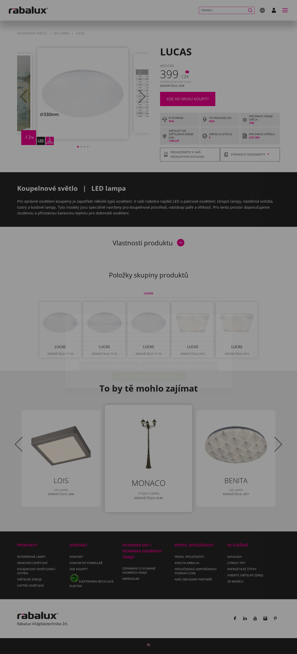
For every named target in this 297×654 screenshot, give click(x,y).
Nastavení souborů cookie (109, 342)
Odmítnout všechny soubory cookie (179, 342)
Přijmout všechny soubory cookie (148, 352)
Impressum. (209, 330)
